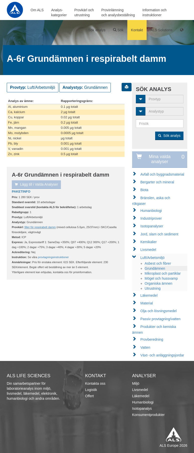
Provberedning (151, 339)
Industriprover (151, 218)
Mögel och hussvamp (161, 278)
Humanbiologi (151, 211)
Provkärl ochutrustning (84, 12)
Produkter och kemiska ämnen (154, 329)
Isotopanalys (142, 408)
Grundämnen (155, 268)
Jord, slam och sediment (159, 234)
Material (146, 303)
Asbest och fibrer (158, 263)
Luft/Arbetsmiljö (152, 258)
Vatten (145, 347)
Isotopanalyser (151, 226)
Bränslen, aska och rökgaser (151, 201)
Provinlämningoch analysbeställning (118, 12)
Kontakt (137, 30)
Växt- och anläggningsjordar (162, 355)
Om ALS (37, 10)
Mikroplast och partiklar (163, 273)
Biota (144, 190)
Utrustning (153, 288)
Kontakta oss (95, 383)
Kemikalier (148, 242)
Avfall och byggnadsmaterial (162, 174)
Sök (118, 30)
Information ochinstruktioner (154, 12)
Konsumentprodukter (148, 415)
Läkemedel (149, 295)
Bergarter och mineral (157, 182)
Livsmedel (148, 250)
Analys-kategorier (59, 12)
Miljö (135, 383)
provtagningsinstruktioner (53, 257)
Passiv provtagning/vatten (160, 319)
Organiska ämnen (158, 283)
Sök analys (96, 30)
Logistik (91, 390)
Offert (89, 396)
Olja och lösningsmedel (158, 311)
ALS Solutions (161, 30)
